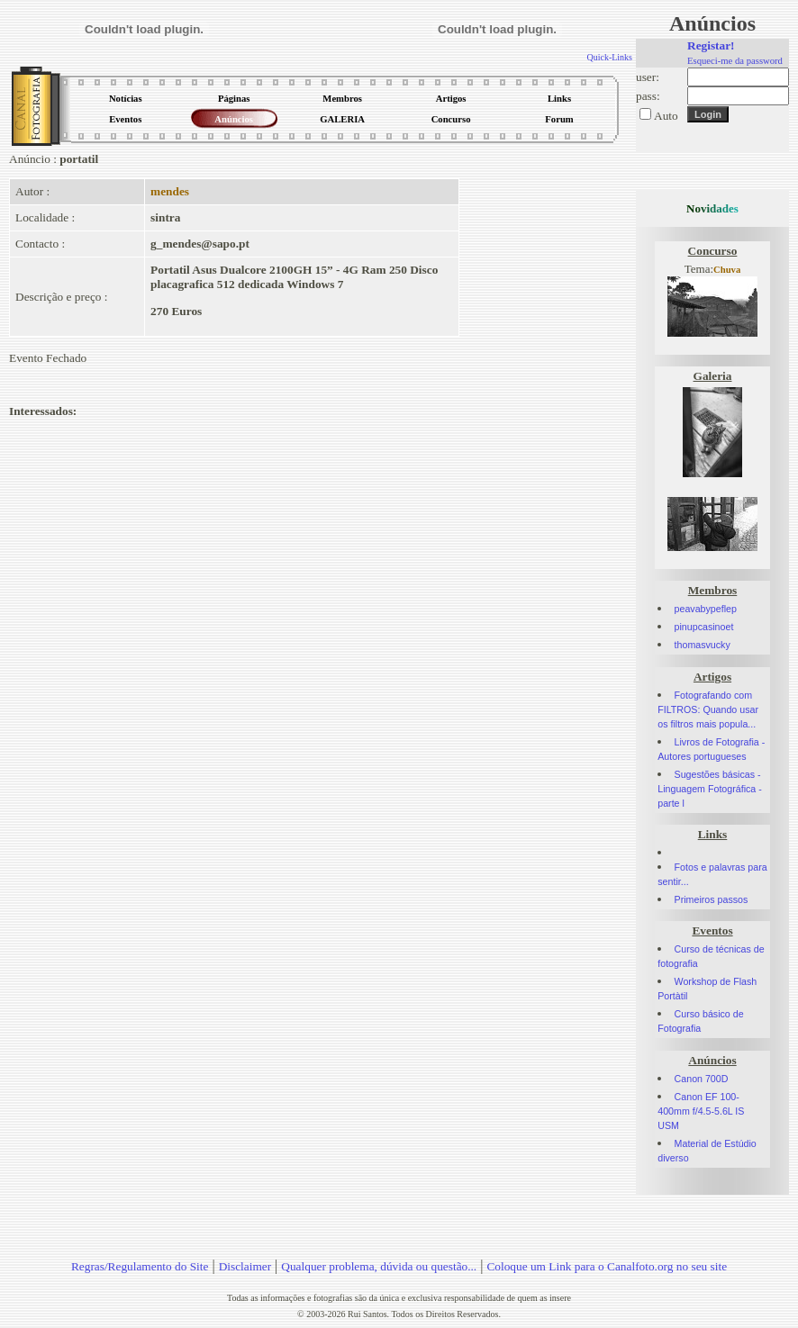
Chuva (726, 270)
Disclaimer (245, 1266)
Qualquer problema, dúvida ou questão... (378, 1266)
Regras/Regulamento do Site (140, 1266)
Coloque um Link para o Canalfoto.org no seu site (606, 1266)
